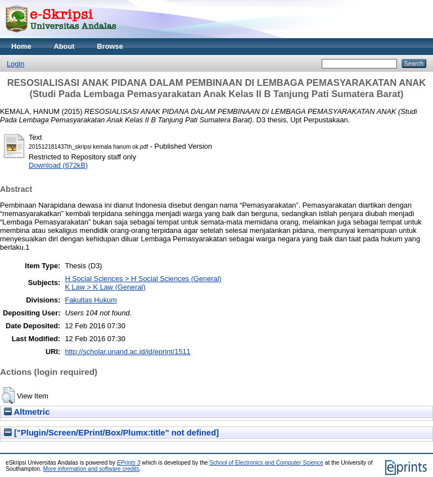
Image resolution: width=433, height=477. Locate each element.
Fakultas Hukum (90, 300)
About (64, 46)
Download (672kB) (58, 165)
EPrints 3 (129, 463)
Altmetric (26, 411)
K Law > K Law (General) (105, 287)
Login (15, 63)
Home (21, 46)
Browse (110, 46)
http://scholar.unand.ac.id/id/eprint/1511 (127, 351)
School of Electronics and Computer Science (266, 463)
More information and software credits (91, 469)
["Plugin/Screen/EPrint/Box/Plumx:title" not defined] (111, 432)
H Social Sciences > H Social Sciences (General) (143, 278)
